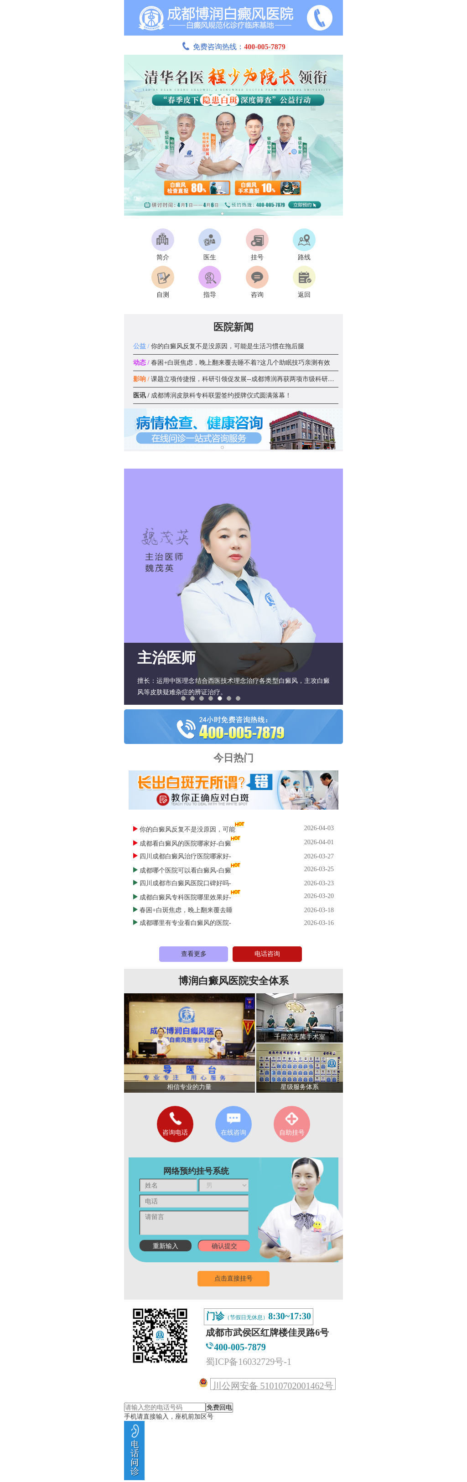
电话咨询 (267, 953)
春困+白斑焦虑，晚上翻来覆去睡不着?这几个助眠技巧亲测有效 (231, 362)
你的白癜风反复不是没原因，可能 (187, 829)
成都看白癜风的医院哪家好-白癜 (185, 843)
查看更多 (194, 953)
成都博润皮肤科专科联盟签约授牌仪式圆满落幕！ (212, 395)
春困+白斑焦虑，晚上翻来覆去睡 (186, 910)
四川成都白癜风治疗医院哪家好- (185, 856)
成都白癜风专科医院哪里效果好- (185, 897)
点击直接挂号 (233, 1278)
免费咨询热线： (233, 47)
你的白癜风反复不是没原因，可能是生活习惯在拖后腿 (218, 346)
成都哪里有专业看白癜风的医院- (185, 922)
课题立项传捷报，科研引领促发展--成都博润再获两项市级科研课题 (237, 379)
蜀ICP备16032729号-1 (248, 1362)
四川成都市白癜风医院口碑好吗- (185, 883)
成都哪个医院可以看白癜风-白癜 (185, 870)
